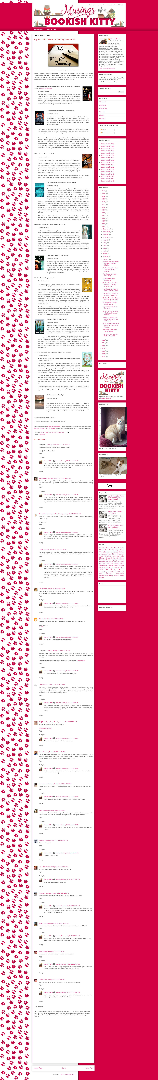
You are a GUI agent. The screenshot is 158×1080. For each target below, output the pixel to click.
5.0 (118, 548)
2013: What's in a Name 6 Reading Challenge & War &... (111, 325)
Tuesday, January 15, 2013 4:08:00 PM (56, 840)
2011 (103, 343)
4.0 (112, 548)
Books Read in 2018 (107, 153)
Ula (40, 619)
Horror (114, 556)
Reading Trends (119, 563)
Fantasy (116, 552)
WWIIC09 (109, 573)
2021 (103, 204)
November (106, 232)
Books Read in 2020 (107, 148)
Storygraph (102, 102)
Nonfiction (121, 560)
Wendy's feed (52, 428)
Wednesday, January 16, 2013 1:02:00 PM (56, 893)
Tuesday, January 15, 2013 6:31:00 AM (58, 650)
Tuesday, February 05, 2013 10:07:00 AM (68, 936)
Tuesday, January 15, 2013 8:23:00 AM (67, 671)
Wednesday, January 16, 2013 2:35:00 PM (56, 923)
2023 (103, 199)
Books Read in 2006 (107, 181)
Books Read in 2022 (107, 144)
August (105, 240)
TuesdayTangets (104, 572)
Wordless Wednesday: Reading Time (110, 303)
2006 (103, 356)
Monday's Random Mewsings (109, 279)
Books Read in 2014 (107, 162)
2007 (103, 354)
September (106, 237)
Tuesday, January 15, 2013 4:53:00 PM (67, 796)
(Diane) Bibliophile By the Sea (48, 514)
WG (123, 571)
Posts (103, 130)
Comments (105, 133)
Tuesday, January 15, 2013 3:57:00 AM (69, 514)
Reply (40, 453)
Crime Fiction (104, 552)
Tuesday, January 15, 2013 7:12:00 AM (67, 461)
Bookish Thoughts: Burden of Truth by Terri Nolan (111, 298)
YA (103, 577)
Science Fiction (113, 566)
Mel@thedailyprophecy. (45, 728)
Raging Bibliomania (46, 88)
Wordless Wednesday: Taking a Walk (110, 330)
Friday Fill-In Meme (114, 554)
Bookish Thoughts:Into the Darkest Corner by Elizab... (111, 263)
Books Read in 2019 (107, 151)
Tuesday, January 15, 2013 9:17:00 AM (54, 752)
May (104, 248)
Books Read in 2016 (107, 158)
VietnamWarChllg (115, 572)
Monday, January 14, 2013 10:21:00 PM (58, 444)
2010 (103, 345)
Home (64, 1068)
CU (110, 550)
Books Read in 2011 (107, 169)
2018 (103, 213)
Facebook (102, 118)
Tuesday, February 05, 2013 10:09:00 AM (68, 992)
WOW (100, 573)
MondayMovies (110, 558)
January (106, 259)
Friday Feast (103, 554)
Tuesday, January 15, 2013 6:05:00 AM (52, 619)
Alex (40, 588)
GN (123, 554)
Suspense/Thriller (114, 568)
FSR (111, 552)
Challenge (115, 550)
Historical (107, 556)
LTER (118, 556)
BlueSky (101, 115)
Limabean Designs (105, 398)
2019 (103, 210)
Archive (121, 548)
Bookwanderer (81, 660)
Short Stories (103, 568)
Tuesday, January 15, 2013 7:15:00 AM (67, 495)
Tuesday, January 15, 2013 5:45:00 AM (53, 588)
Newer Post (38, 1068)
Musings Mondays (105, 560)
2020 (103, 207)
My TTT (41, 627)
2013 (103, 226)
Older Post (89, 1068)
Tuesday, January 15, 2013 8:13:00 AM (67, 603)
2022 (103, 202)
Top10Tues (41, 434)
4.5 (115, 548)
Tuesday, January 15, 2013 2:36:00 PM (59, 784)
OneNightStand (103, 561)
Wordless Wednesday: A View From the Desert (110, 290)
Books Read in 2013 (107, 165)
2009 (103, 348)
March (105, 254)
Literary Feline (48, 461)
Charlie (41, 549)
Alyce (40, 866)
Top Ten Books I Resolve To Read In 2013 (110, 335)
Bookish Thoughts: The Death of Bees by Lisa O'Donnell (110, 319)
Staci (40, 810)
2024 (103, 196)
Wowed (116, 575)
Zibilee (41, 752)
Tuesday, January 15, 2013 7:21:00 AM (67, 564)
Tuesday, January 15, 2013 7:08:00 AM (67, 702)
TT (107, 570)
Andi (40, 951)
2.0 (100, 548)
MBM (122, 556)
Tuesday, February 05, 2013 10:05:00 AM (68, 879)
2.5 (103, 548)
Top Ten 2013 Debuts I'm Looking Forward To (110, 294)
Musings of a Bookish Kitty (53, 426)
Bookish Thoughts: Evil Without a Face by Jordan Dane (110, 284)
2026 (103, 190)
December (106, 229)
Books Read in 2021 (107, 146)
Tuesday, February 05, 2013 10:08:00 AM (68, 964)
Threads (101, 112)
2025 (103, 193)
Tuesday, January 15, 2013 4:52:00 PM (67, 768)
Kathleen (41, 840)
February (106, 256)
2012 (103, 340)
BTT (106, 550)
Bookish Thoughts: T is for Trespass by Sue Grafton (111, 269)
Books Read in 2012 (107, 167)
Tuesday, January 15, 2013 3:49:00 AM (59, 478)
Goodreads (102, 105)
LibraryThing (103, 108)
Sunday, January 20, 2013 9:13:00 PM (53, 951)
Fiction (121, 552)
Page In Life (112, 561)
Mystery (114, 560)
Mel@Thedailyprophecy (46, 722)
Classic (122, 550)
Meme (101, 558)
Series (121, 566)
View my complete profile (107, 68)
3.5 (109, 548)
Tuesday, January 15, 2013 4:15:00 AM (55, 549)
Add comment (39, 1006)
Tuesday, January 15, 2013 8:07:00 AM (65, 722)
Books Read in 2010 (107, 172)
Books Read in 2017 (107, 155)
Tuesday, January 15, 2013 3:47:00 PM (53, 810)
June (105, 245)
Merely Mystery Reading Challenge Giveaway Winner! (110, 313)
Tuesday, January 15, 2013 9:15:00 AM (67, 532)
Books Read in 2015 (107, 160)
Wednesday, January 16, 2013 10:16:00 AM (55, 866)
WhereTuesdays (120, 573)
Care (40, 684)
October (106, 234)
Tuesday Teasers (117, 570)
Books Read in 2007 (107, 178)
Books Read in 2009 (107, 174)
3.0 (105, 548)
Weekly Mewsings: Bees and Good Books (115, 526)
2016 (103, 218)
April (104, 251)
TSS (101, 570)
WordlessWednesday (106, 575)
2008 (103, 351)
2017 (103, 215)
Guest (101, 556)
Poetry (118, 561)
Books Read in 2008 (107, 176)
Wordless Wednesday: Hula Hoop (110, 275)
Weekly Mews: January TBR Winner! (115, 512)
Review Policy (38, 29)
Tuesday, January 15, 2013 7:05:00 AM (53, 684)
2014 (103, 224)
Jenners (41, 893)
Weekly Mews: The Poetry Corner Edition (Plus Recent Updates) (116, 497)
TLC (122, 568)
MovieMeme (120, 558)
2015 (103, 221)
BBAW (101, 550)
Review (103, 565)
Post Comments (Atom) (67, 1074)
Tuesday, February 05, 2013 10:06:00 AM (68, 906)
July (104, 243)
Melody (41, 923)
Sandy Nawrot (43, 478)
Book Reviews (51, 29)
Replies (43, 457)
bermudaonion (43, 784)
